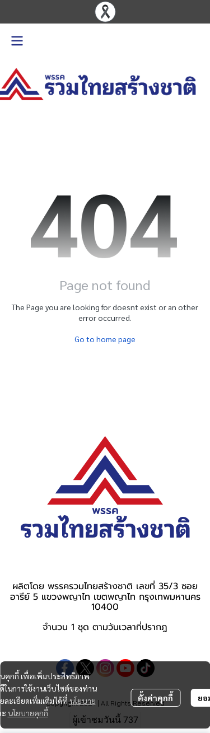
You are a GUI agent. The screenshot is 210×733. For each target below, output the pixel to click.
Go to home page (105, 339)
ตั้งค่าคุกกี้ (155, 698)
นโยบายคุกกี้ (28, 713)
